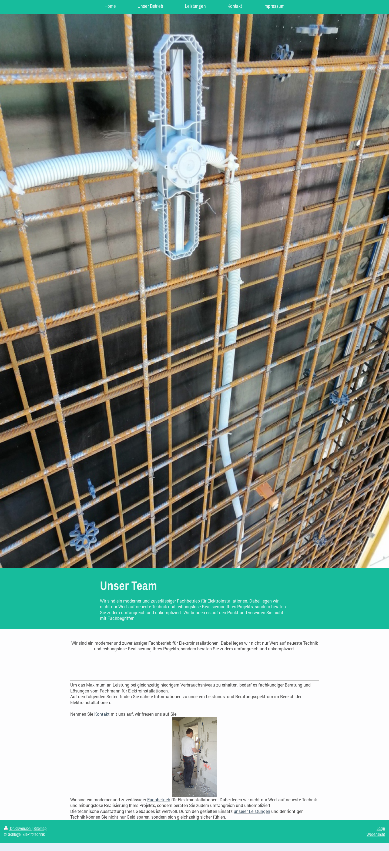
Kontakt (102, 714)
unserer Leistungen (252, 811)
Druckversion (18, 828)
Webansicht (376, 834)
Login (381, 828)
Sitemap (39, 828)
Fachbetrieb (158, 799)
